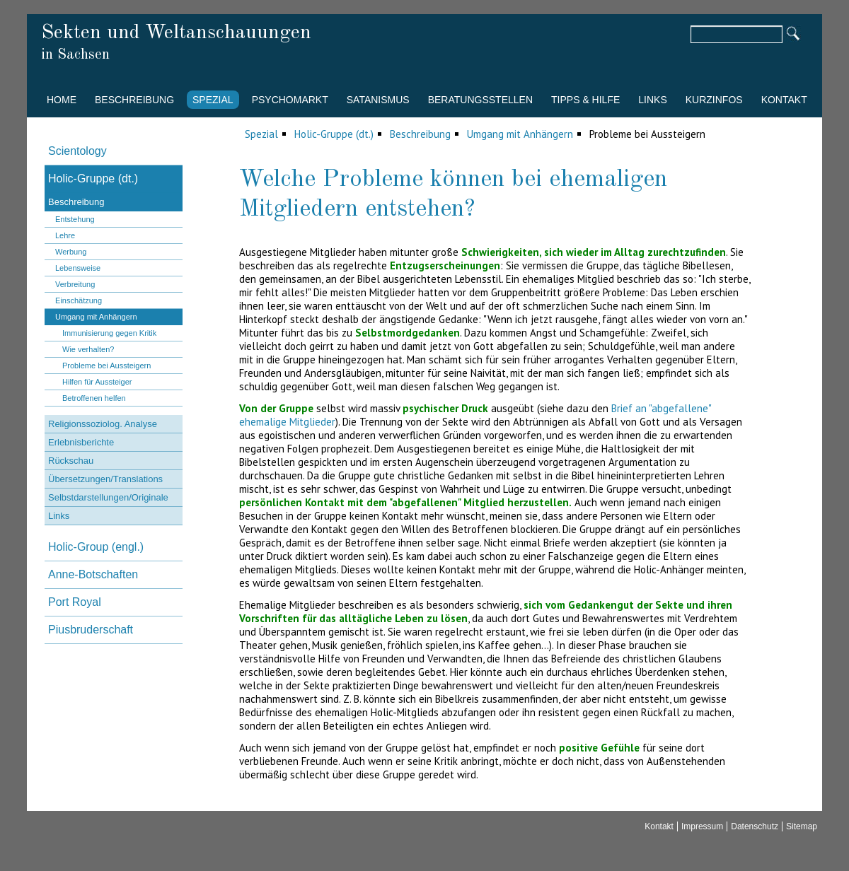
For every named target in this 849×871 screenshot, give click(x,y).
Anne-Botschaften (93, 574)
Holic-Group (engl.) (96, 547)
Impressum (702, 826)
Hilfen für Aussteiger (97, 382)
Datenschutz (754, 826)
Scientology (77, 151)
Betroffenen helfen (94, 398)
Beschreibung (134, 99)
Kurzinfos (714, 99)
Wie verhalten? (88, 349)
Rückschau (70, 460)
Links (652, 99)
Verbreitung (75, 284)
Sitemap (801, 826)
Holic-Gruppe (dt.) (334, 134)
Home (61, 99)
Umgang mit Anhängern (520, 134)
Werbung (70, 251)
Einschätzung (78, 300)
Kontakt (784, 99)
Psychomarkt (290, 99)
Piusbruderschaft (90, 630)
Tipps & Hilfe (585, 99)
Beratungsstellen (480, 99)
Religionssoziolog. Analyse (102, 424)
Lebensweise (77, 268)
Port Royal (74, 602)
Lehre (65, 235)
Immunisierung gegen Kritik (109, 333)
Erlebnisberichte (81, 442)
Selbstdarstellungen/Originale (108, 497)
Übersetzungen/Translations (105, 479)
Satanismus (378, 99)
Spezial (212, 99)
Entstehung (75, 219)
